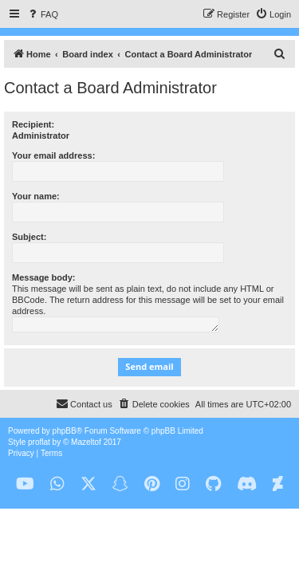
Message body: (43, 277)
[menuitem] (42, 14)
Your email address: (53, 155)
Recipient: (33, 124)
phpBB (65, 431)
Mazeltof (86, 442)
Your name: (36, 196)
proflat (39, 442)
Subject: (29, 237)
